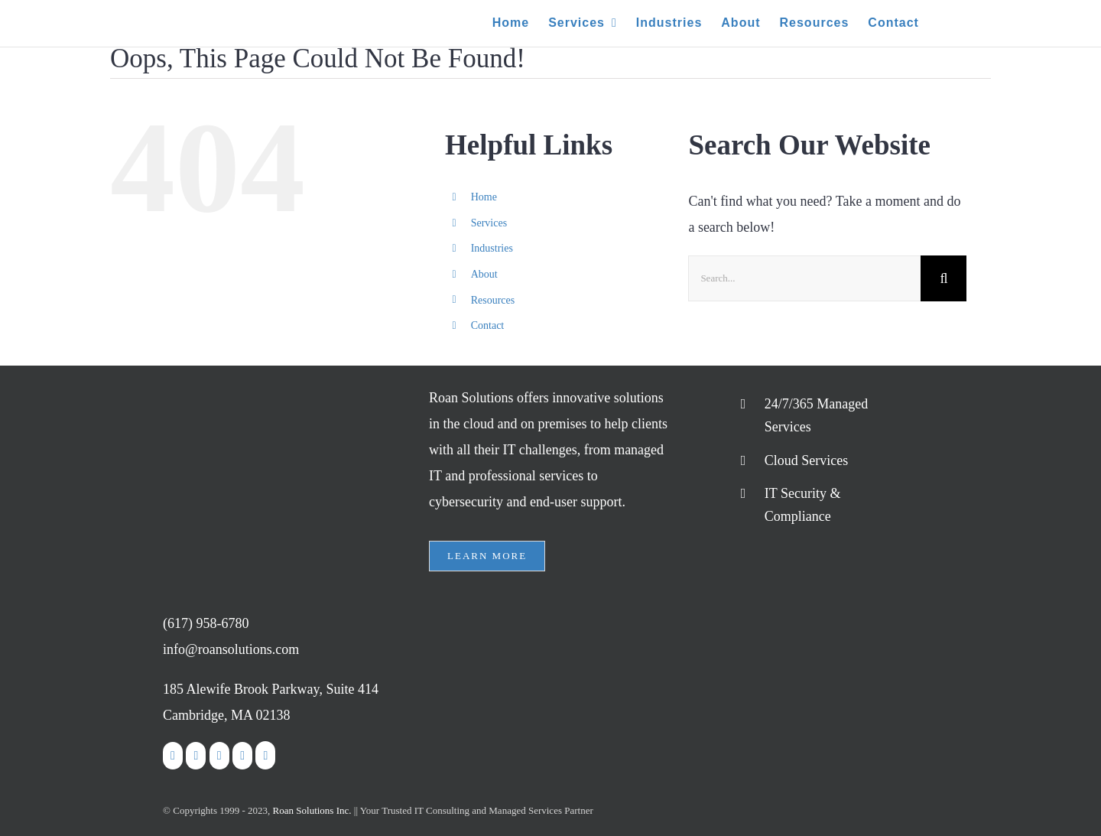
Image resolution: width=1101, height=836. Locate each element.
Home (484, 197)
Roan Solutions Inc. (312, 810)
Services (489, 223)
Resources (493, 300)
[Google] (265, 755)
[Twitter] (196, 755)
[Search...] (804, 278)
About (484, 274)
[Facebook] (173, 755)
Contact (488, 325)
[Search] (943, 278)
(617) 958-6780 (205, 623)
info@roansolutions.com (231, 649)
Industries (492, 248)
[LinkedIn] (219, 755)
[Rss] (242, 755)
